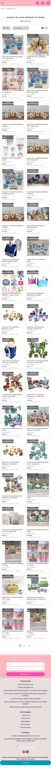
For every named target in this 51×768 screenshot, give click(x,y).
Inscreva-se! (26, 674)
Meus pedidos (25, 721)
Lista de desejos (25, 727)
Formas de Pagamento (25, 687)
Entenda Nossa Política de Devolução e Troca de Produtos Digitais (25, 690)
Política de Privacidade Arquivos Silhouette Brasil (26, 707)
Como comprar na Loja (25, 684)
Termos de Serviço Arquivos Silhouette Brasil (25, 699)
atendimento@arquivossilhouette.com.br (25, 736)
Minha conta (25, 718)
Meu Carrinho (25, 724)
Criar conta (25, 715)
